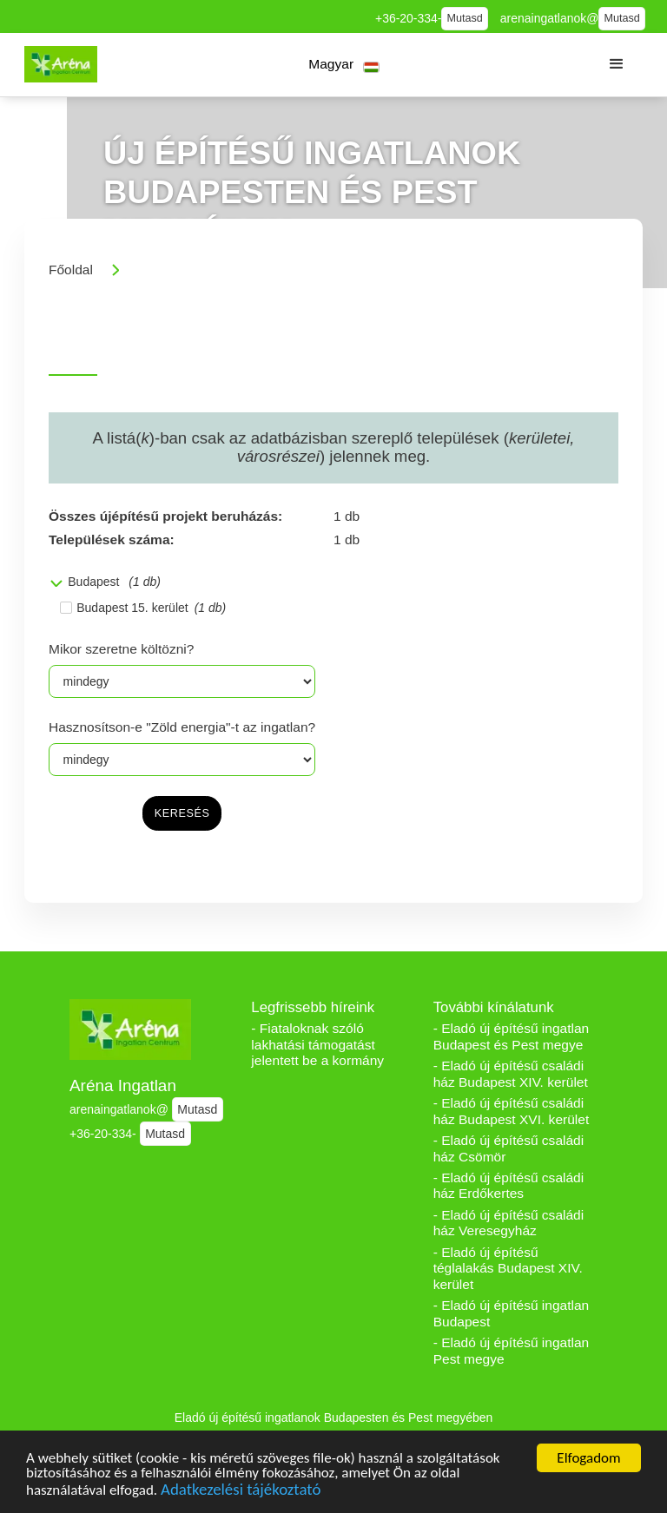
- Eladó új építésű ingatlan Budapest (511, 1313)
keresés (182, 813)
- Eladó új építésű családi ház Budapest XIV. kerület (510, 1073)
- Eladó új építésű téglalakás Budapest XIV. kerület (508, 1268)
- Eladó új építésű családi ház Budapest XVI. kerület (511, 1111)
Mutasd (465, 18)
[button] (344, 64)
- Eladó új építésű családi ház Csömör (508, 1148)
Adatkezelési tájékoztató (240, 1492)
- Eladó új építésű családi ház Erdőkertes (508, 1185)
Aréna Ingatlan (122, 1085)
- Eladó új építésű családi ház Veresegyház (508, 1223)
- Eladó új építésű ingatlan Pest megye (511, 1350)
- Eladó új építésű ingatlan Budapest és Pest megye (511, 1036)
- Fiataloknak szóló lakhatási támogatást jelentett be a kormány (317, 1044)
